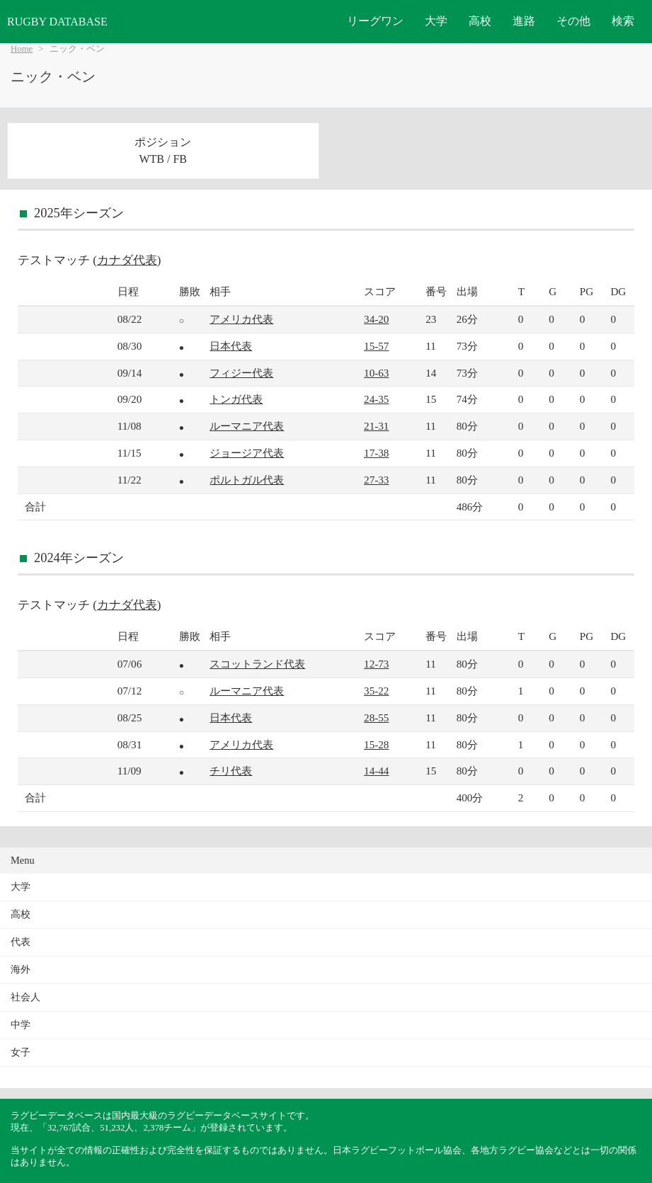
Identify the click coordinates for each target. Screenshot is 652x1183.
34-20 (376, 319)
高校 (480, 21)
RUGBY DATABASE (57, 22)
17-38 (376, 453)
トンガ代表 (236, 399)
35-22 (376, 691)
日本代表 (231, 346)
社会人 (25, 997)
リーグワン (375, 21)
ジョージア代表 (247, 453)
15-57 (376, 346)
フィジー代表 (241, 373)
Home (22, 49)
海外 (20, 969)
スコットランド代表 (257, 664)
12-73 (376, 664)
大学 (436, 21)
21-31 (376, 426)
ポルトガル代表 (247, 480)
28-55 (376, 717)
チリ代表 (231, 771)
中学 (20, 1024)
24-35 (376, 399)
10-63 (376, 373)
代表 (20, 942)
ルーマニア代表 (247, 426)
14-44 (376, 771)
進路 (524, 21)
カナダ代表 (127, 260)
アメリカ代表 (241, 319)
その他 (573, 21)
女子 (20, 1052)
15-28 (376, 744)
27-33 (376, 480)
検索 (623, 21)
